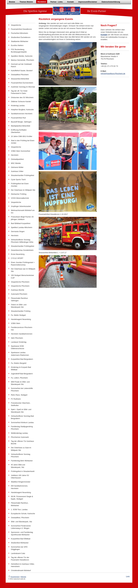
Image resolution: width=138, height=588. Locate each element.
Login (128, 576)
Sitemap (23, 577)
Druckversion (13, 577)
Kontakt (104, 35)
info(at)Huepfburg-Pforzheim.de (113, 74)
